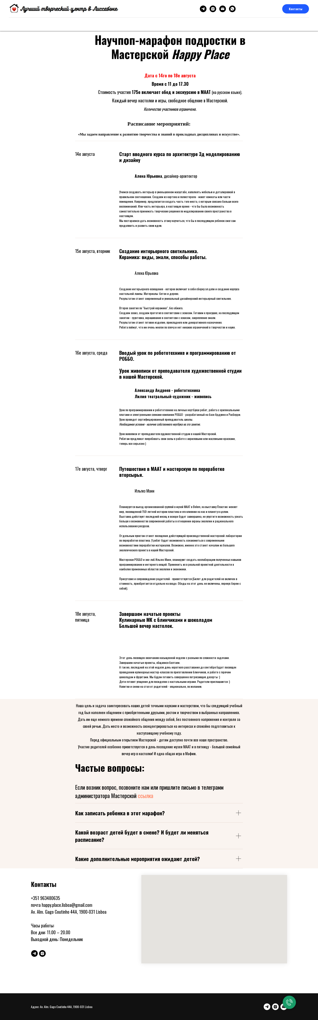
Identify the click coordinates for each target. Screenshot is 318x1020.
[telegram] (203, 9)
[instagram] (213, 9)
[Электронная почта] (222, 9)
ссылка (145, 795)
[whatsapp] (232, 9)
